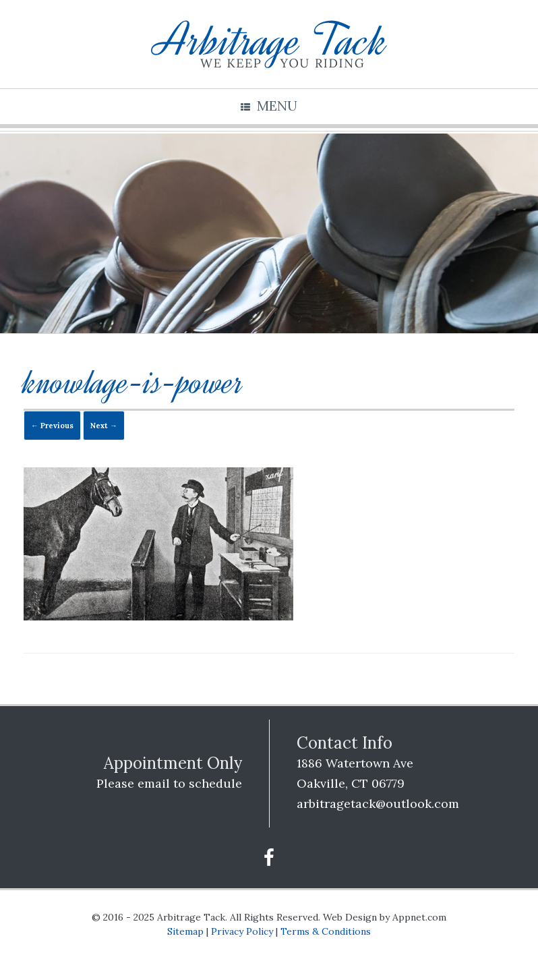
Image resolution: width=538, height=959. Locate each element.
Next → (103, 425)
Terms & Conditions (325, 931)
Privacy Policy (242, 931)
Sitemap (185, 931)
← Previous (52, 425)
